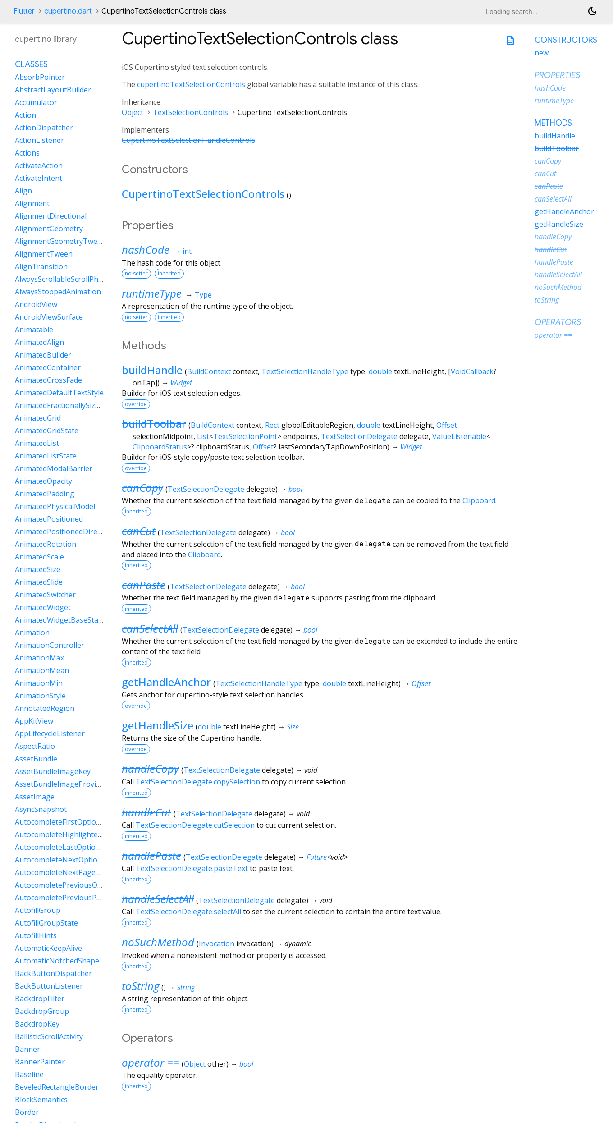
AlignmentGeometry (49, 229)
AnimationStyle (40, 696)
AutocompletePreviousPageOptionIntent (84, 898)
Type (203, 295)
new (542, 53)
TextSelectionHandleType (304, 371)
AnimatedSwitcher (45, 595)
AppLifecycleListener (50, 733)
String (186, 987)
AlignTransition (41, 266)
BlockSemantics (41, 1100)
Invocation (216, 944)
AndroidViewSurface (49, 317)
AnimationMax (39, 658)
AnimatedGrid (38, 418)
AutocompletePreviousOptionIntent (75, 885)
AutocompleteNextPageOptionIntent (77, 872)
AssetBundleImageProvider (61, 784)
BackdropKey (37, 1024)
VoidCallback (472, 371)
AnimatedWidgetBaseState (60, 620)
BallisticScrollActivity (49, 1036)
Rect (272, 425)
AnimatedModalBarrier (53, 468)
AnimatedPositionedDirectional (67, 531)
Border (27, 1112)
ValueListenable (459, 436)
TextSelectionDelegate (359, 436)
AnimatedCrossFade (48, 380)
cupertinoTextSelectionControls (191, 84)
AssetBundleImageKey (53, 771)
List (203, 436)
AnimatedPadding (44, 494)
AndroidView (36, 304)
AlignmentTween (44, 254)
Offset (446, 425)
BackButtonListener (49, 986)
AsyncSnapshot (41, 809)
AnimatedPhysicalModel (55, 506)
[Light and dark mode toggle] (592, 11)
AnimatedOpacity (43, 481)
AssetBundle (36, 759)
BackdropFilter (39, 999)
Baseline (29, 1074)
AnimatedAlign (39, 342)
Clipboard (478, 500)
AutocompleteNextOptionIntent (69, 860)
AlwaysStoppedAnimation (58, 292)
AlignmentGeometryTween (60, 241)
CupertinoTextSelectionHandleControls (188, 140)
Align (23, 191)
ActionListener (39, 140)
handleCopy (150, 768)
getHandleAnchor (166, 681)
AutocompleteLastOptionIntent (68, 847)
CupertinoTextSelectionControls (203, 193)
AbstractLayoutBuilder (53, 90)
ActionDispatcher (44, 128)
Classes (31, 64)
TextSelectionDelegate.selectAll (188, 912)
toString (140, 985)
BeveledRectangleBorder (57, 1087)
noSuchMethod (158, 942)
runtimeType (152, 293)
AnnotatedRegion (44, 708)
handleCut (146, 812)
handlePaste (151, 855)
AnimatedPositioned (49, 519)
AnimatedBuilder (43, 355)
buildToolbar (154, 423)
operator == (150, 1062)
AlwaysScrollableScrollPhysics (64, 279)
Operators (558, 322)
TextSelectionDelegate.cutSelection (195, 825)
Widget (181, 383)
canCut (139, 530)
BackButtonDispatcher (53, 973)
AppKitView (34, 721)
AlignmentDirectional (51, 216)
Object (132, 112)
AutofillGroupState (46, 923)
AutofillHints (36, 935)
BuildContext (209, 371)
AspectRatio (35, 746)
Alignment (32, 203)
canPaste (143, 585)
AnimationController (49, 645)
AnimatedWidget (43, 607)
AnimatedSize (37, 569)
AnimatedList (37, 443)
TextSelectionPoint (245, 436)
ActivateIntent (38, 178)
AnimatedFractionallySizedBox (65, 405)
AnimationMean (42, 670)
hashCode (145, 249)
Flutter (24, 11)
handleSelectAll (158, 898)
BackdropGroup (42, 1011)
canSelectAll (150, 628)
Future (316, 857)
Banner (27, 1049)
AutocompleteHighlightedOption (70, 834)
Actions (27, 153)
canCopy (142, 487)
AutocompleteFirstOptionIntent (68, 822)
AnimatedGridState (46, 430)
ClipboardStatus (160, 447)
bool (295, 489)
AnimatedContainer (48, 367)
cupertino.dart (68, 11)
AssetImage (35, 797)
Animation (32, 632)
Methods (553, 123)
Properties (557, 75)
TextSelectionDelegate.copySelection (198, 782)
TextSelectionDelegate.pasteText (192, 868)
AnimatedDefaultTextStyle (59, 393)
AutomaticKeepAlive (48, 948)
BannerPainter (40, 1062)
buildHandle (152, 369)
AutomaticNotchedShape (57, 961)
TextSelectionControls (190, 112)
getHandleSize (157, 725)
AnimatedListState (46, 456)
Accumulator (36, 102)
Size (293, 727)
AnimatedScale (39, 557)
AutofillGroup (37, 910)
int (187, 251)
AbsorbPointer (40, 77)
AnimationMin (39, 683)
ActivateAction (39, 165)
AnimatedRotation (45, 544)
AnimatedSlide (39, 582)
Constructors (566, 40)
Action (25, 115)
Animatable (34, 330)
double (380, 371)
